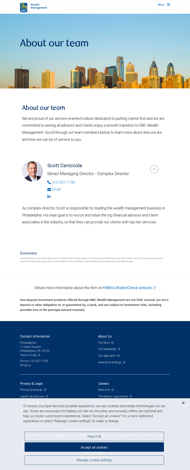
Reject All (94, 436)
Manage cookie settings (94, 460)
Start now (104, 390)
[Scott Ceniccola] (154, 169)
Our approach (107, 355)
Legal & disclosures (32, 396)
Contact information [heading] (35, 336)
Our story (104, 342)
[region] (95, 434)
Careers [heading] (103, 383)
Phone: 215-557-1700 (34, 361)
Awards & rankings (110, 362)
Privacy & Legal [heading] (31, 383)
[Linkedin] (94, 196)
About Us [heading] (105, 336)
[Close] (183, 402)
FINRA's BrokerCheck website (127, 287)
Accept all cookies (94, 447)
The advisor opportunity (113, 396)
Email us (25, 365)
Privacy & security (31, 390)
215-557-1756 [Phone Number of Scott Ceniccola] (61, 182)
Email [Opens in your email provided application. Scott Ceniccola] (54, 189)
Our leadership (107, 349)
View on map (28, 355)
